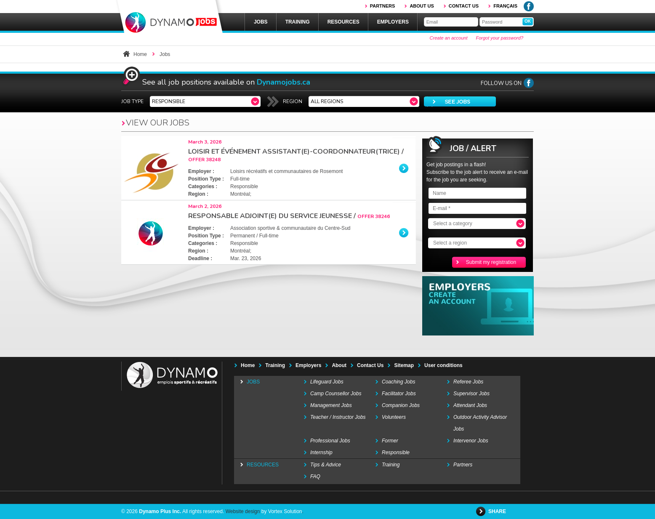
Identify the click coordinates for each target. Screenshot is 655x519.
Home (140, 54)
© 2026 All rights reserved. (172, 511)
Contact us (464, 5)
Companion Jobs (401, 405)
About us (422, 5)
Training (297, 22)
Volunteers (394, 417)
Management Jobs (331, 405)
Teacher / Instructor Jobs (338, 417)
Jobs (261, 22)
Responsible (396, 452)
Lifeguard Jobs (326, 382)
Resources (343, 22)
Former (390, 441)
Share (497, 511)
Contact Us (370, 365)
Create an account (449, 37)
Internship (321, 452)
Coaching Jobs (398, 382)
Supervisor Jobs (471, 394)
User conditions (443, 365)
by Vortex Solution (281, 511)
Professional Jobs (330, 441)
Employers (393, 22)
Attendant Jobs (470, 405)
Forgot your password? (500, 37)
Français (505, 5)
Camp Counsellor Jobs (335, 394)
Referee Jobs (468, 382)
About (339, 365)
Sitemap (404, 365)
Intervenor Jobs (470, 441)
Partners (382, 5)
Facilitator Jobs (399, 394)
